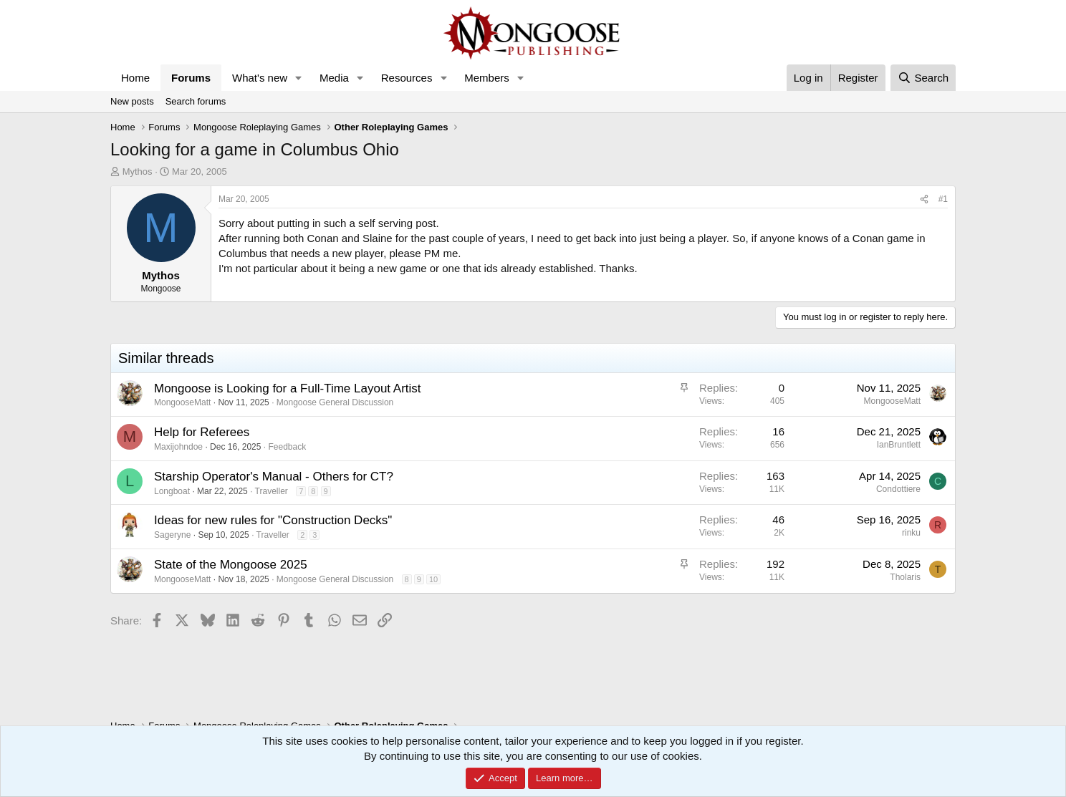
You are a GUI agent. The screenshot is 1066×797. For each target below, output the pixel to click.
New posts (132, 101)
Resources (407, 78)
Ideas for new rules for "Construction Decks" (273, 520)
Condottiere (898, 489)
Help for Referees (201, 432)
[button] (299, 77)
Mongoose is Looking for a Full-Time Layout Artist (287, 388)
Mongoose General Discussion (335, 402)
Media (334, 78)
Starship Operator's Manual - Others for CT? (273, 476)
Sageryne (172, 535)
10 (433, 579)
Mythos (138, 171)
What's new (259, 78)
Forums (191, 78)
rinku (911, 533)
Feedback (287, 447)
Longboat (172, 491)
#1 (943, 199)
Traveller (271, 491)
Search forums (195, 101)
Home (135, 78)
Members (486, 78)
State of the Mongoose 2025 (230, 564)
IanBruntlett (899, 445)
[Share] (924, 199)
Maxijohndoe (178, 447)
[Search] (923, 77)
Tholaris (905, 577)
